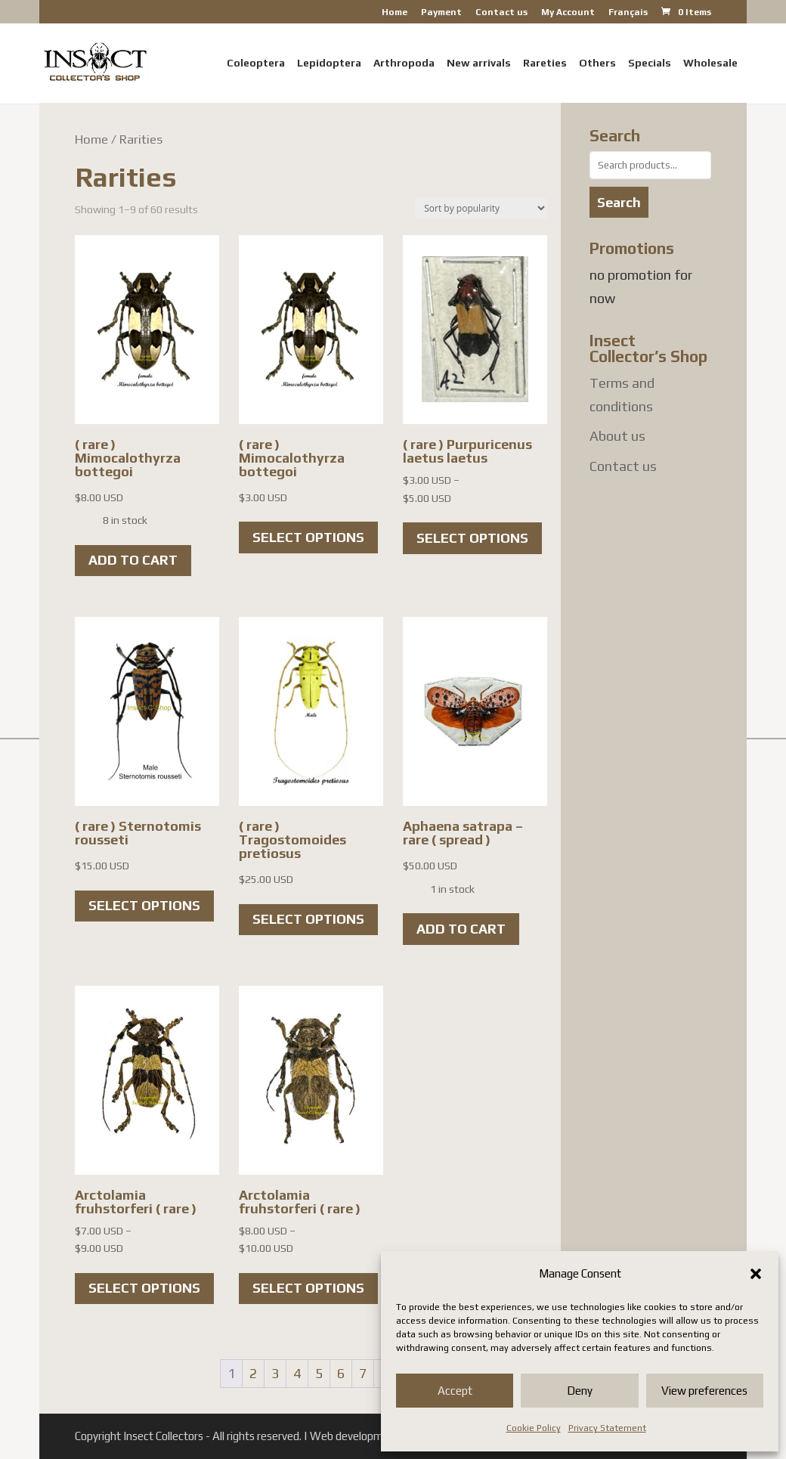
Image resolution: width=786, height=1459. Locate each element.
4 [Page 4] (297, 1373)
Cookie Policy (533, 1428)
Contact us (501, 12)
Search (619, 202)
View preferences (704, 1390)
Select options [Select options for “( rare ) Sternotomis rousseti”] (144, 905)
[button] (755, 1273)
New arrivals (479, 63)
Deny (580, 1390)
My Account (568, 12)
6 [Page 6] (341, 1373)
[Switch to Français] (628, 15)
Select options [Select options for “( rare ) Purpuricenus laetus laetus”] (472, 538)
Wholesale (710, 63)
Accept (455, 1390)
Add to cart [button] (133, 560)
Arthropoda (404, 63)
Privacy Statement (607, 1428)
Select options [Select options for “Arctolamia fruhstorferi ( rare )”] (144, 1288)
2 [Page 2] (253, 1373)
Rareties (545, 63)
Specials (649, 63)
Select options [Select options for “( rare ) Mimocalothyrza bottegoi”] (308, 537)
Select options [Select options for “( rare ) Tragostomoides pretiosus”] (308, 919)
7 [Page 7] (363, 1373)
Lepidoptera (329, 63)
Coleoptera (256, 63)
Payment (441, 12)
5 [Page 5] (319, 1373)
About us (617, 436)
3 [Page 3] (275, 1373)
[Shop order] (481, 208)
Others (597, 63)
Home (394, 12)
